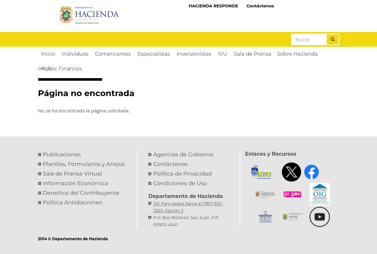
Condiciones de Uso (180, 183)
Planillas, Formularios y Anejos (84, 164)
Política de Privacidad (182, 173)
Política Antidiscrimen (73, 202)
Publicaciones (62, 154)
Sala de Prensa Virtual (72, 173)
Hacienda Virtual (308, 5)
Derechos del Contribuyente (81, 193)
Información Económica (75, 183)
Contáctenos (260, 5)
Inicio (45, 68)
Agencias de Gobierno (183, 154)
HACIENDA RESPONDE (213, 5)
